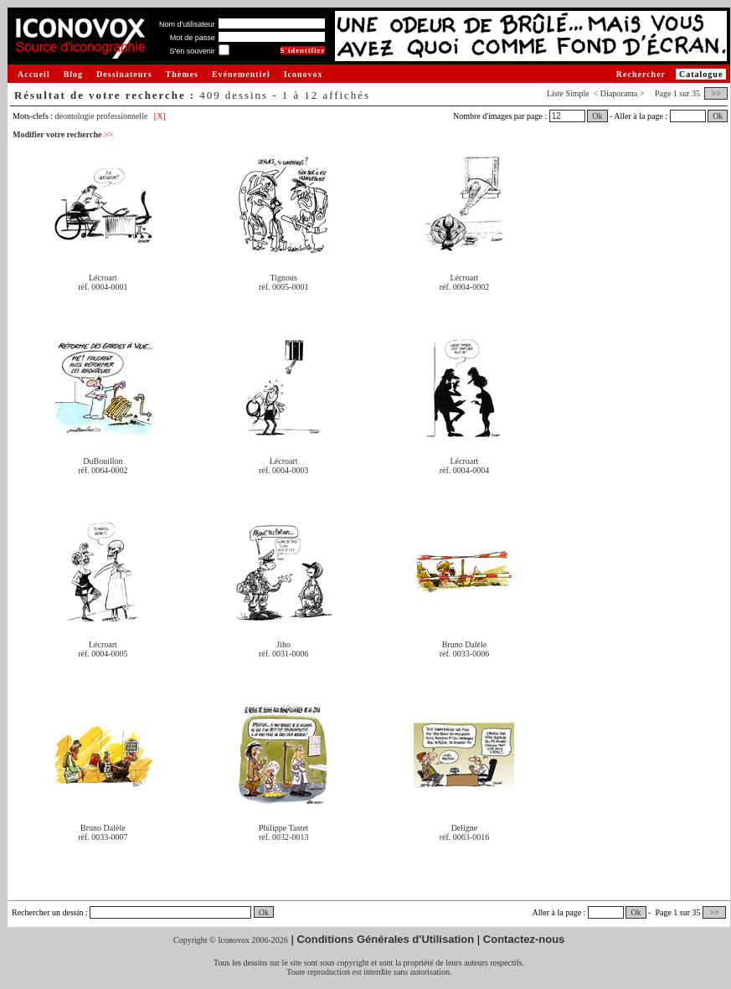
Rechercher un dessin (48, 912)
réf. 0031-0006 (283, 653)
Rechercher (641, 74)
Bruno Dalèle (464, 644)
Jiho (283, 644)
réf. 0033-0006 (464, 653)
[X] (160, 116)
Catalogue (701, 74)
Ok (597, 116)
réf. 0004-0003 (283, 470)
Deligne (464, 827)
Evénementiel (241, 74)
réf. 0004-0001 (102, 286)
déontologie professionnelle (101, 116)
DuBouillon (102, 461)
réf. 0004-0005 (102, 653)
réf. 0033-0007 (102, 837)
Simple (577, 93)
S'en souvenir (191, 51)
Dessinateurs (124, 74)
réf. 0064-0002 (102, 470)
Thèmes (182, 74)
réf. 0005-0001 (283, 286)
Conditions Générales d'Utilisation (385, 939)
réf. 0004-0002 (464, 286)
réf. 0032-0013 (283, 837)
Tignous (283, 277)
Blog (73, 74)
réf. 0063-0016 (464, 837)
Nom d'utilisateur (187, 24)
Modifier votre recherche (63, 134)
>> (716, 93)
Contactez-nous (524, 939)
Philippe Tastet (283, 827)
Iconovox (303, 74)
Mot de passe (192, 37)
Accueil (34, 74)
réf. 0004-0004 (464, 470)
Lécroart (103, 277)
